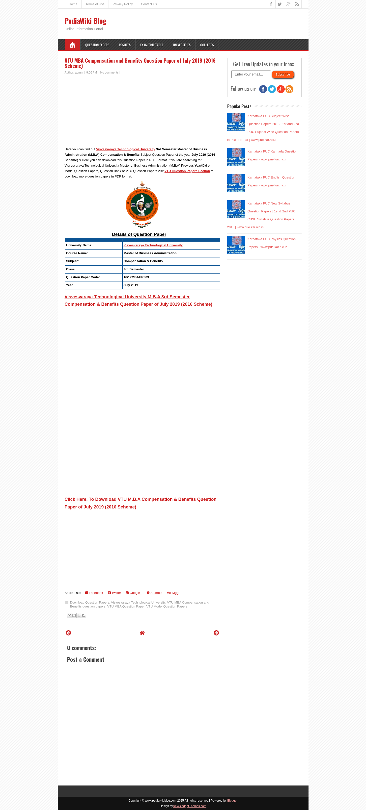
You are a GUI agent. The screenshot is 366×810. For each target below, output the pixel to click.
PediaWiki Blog (86, 21)
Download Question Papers (89, 602)
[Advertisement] (142, 112)
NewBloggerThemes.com (189, 806)
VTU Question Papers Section (187, 171)
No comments (109, 72)
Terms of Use (95, 4)
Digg (172, 593)
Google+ (134, 593)
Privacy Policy (123, 4)
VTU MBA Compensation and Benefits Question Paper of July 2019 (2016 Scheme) (140, 62)
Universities (182, 44)
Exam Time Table (151, 44)
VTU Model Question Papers (166, 606)
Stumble (154, 593)
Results (125, 44)
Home (73, 4)
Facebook (94, 593)
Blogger (232, 800)
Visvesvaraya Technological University (125, 149)
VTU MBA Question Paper (125, 606)
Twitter (114, 593)
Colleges (207, 44)
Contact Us (149, 4)
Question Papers (97, 44)
